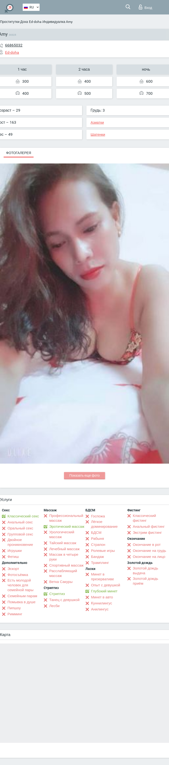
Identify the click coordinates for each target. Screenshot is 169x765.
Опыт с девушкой (105, 585)
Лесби (54, 606)
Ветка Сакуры (60, 582)
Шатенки (98, 134)
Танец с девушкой (64, 600)
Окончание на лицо (149, 557)
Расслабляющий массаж (63, 573)
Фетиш (13, 557)
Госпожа (98, 516)
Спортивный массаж (66, 565)
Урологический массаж (61, 534)
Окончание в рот (147, 544)
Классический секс (23, 516)
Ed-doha (35, 22)
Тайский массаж (62, 543)
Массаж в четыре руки (63, 557)
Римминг (14, 614)
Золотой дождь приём (145, 581)
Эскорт (13, 569)
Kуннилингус (101, 603)
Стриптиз (57, 594)
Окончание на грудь (149, 550)
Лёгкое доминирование (104, 524)
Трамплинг (100, 563)
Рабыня (97, 538)
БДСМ (96, 532)
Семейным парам (22, 596)
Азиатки (97, 122)
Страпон (98, 544)
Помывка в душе (21, 602)
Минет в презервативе (102, 576)
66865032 (13, 45)
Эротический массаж (66, 526)
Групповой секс (20, 534)
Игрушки (14, 550)
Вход (145, 7)
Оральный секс (20, 528)
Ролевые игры (103, 550)
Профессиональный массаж (66, 518)
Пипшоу (14, 608)
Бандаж (97, 557)
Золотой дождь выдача (145, 570)
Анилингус (99, 609)
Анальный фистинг (149, 526)
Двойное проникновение (20, 542)
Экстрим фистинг (147, 532)
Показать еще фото (84, 475)
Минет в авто (102, 597)
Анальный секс (20, 522)
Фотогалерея (18, 153)
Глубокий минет (104, 591)
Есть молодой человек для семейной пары (20, 585)
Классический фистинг (144, 518)
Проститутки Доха (14, 22)
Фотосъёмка (17, 575)
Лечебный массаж (64, 549)
